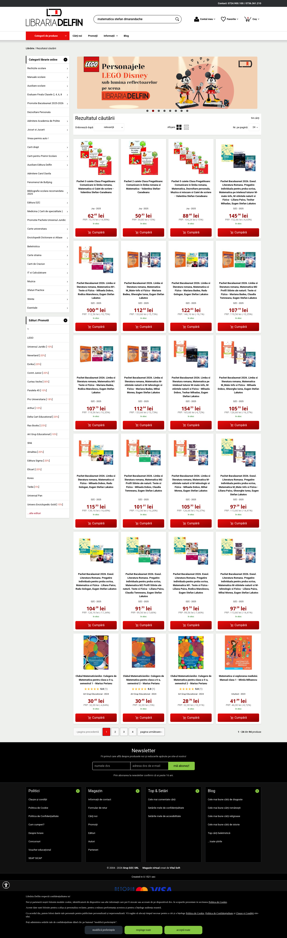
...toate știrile (215, 868)
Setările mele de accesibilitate (164, 843)
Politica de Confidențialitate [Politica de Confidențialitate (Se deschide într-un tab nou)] (219, 913)
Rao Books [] (36, 453)
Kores (30, 505)
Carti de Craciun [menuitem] (36, 291)
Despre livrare (35, 860)
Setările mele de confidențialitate (166, 835)
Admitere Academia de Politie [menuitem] (43, 148)
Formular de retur (97, 835)
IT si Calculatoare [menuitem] (36, 300)
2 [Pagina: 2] (113, 759)
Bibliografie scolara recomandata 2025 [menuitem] (45, 220)
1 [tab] (147, 138)
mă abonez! (181, 793)
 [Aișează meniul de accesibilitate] (6, 885)
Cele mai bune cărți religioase (224, 843)
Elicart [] (34, 496)
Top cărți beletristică (219, 860)
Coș (251, 19)
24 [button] (254, 154)
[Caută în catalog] (177, 19)
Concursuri (34, 868)
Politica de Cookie (38, 835)
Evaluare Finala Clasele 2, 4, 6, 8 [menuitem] (44, 122)
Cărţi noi (92, 843)
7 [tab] (181, 138)
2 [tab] (153, 138)
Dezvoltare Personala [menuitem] (38, 139)
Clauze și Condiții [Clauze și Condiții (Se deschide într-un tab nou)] (245, 913)
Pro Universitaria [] (40, 426)
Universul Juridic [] (40, 374)
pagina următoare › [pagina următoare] (147, 759)
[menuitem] (47, 36)
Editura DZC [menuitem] (33, 229)
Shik (29, 470)
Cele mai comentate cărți (162, 826)
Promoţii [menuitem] (93, 35)
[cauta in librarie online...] (133, 19)
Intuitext (235, 721)
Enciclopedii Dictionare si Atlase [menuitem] (44, 265)
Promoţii (93, 851)
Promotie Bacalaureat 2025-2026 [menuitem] (45, 130)
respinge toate (143, 930)
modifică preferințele (103, 930)
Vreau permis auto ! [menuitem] (38, 165)
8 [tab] (187, 138)
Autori (91, 868)
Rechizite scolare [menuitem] (36, 95)
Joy (93, 236)
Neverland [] (36, 382)
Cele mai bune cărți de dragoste (225, 826)
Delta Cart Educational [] (43, 444)
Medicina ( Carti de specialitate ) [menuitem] (45, 238)
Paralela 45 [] (37, 417)
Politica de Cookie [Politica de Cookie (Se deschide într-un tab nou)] (218, 902)
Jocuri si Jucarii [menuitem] (36, 157)
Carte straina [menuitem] (34, 282)
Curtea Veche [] (38, 409)
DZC (235, 236)
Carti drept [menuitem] (33, 174)
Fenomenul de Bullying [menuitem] (39, 209)
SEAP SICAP (35, 885)
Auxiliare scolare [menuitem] (36, 113)
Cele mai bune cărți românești (224, 835)
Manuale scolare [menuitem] (36, 104)
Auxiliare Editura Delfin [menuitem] (39, 192)
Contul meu (204, 19)
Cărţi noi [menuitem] (77, 35)
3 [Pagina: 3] (121, 759)
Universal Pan (34, 523)
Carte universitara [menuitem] (37, 256)
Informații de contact (99, 826)
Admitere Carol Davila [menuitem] (39, 200)
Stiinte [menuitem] (30, 326)
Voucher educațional (39, 876)
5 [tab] (170, 138)
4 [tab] (164, 138)
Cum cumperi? (36, 851)
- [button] (65, 87)
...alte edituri (34, 540)
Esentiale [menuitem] (32, 335)
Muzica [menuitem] (31, 308)
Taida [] (33, 514)
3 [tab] (159, 138)
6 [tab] (176, 138)
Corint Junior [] (38, 400)
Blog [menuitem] (126, 35)
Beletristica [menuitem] (33, 273)
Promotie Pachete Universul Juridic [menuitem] (46, 247)
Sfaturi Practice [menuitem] (35, 317)
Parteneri (93, 876)
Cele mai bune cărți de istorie (224, 851)
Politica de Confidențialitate (43, 843)
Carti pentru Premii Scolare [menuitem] (42, 183)
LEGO (30, 365)
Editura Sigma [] (38, 488)
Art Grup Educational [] (42, 461)
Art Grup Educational (93, 721)
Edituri (91, 860)
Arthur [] (34, 435)
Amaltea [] (35, 479)
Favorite (229, 19)
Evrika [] (34, 391)
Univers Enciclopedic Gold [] (45, 531)
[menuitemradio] (179, 154)
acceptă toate (183, 930)
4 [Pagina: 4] (130, 759)
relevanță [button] (109, 154)
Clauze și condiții (37, 826)
